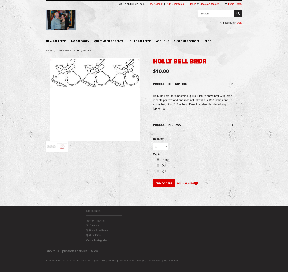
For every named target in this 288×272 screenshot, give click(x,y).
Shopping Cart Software (148, 260)
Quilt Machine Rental (109, 41)
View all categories (96, 240)
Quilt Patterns (140, 41)
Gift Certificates (175, 4)
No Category (80, 41)
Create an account (209, 4)
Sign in (192, 4)
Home (49, 50)
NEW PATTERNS (56, 41)
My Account (156, 4)
